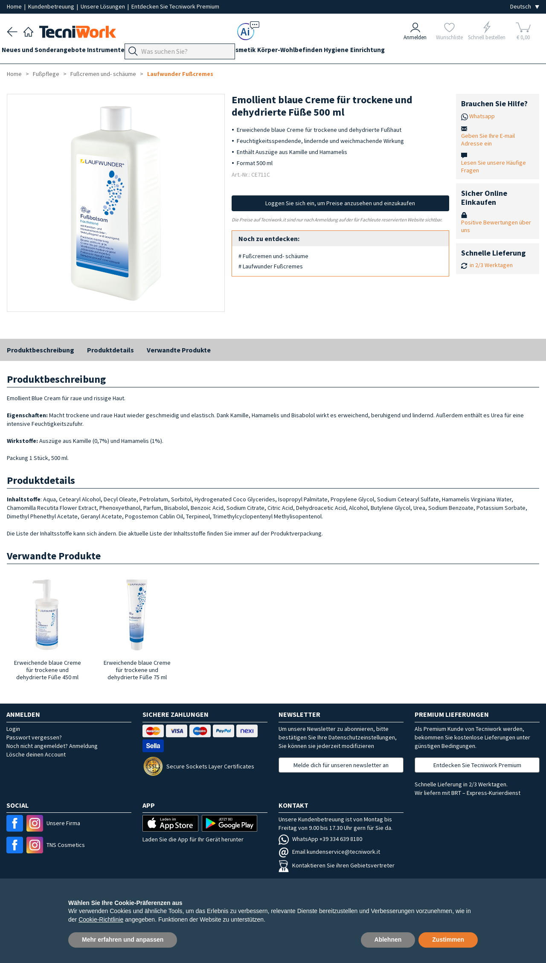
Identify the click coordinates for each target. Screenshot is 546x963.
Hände (218, 52)
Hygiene (383, 52)
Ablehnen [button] (388, 939)
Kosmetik (278, 52)
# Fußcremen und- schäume (273, 256)
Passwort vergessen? (34, 737)
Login (13, 729)
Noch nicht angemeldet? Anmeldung (52, 746)
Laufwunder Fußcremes (180, 74)
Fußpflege (186, 52)
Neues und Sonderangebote (49, 52)
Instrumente (116, 52)
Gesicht (246, 52)
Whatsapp (482, 116)
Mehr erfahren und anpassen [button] (122, 939)
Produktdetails (110, 350)
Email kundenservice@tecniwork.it (329, 851)
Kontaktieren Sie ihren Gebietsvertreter (337, 865)
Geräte (152, 52)
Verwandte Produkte (179, 350)
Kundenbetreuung (52, 6)
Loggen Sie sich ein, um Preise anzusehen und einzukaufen (340, 203)
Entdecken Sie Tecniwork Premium (175, 6)
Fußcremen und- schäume (103, 74)
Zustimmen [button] (448, 939)
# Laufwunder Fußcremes (270, 266)
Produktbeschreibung (40, 350)
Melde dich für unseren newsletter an (341, 765)
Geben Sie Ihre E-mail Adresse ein (488, 139)
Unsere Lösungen (103, 6)
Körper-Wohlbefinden (331, 52)
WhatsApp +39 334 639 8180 (320, 839)
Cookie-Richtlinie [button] (100, 919)
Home (15, 6)
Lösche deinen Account (36, 754)
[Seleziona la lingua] (524, 6)
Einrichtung (420, 52)
